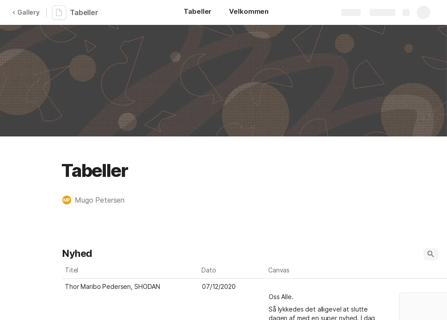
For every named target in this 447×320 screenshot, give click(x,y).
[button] (98, 200)
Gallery (26, 12)
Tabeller (84, 12)
